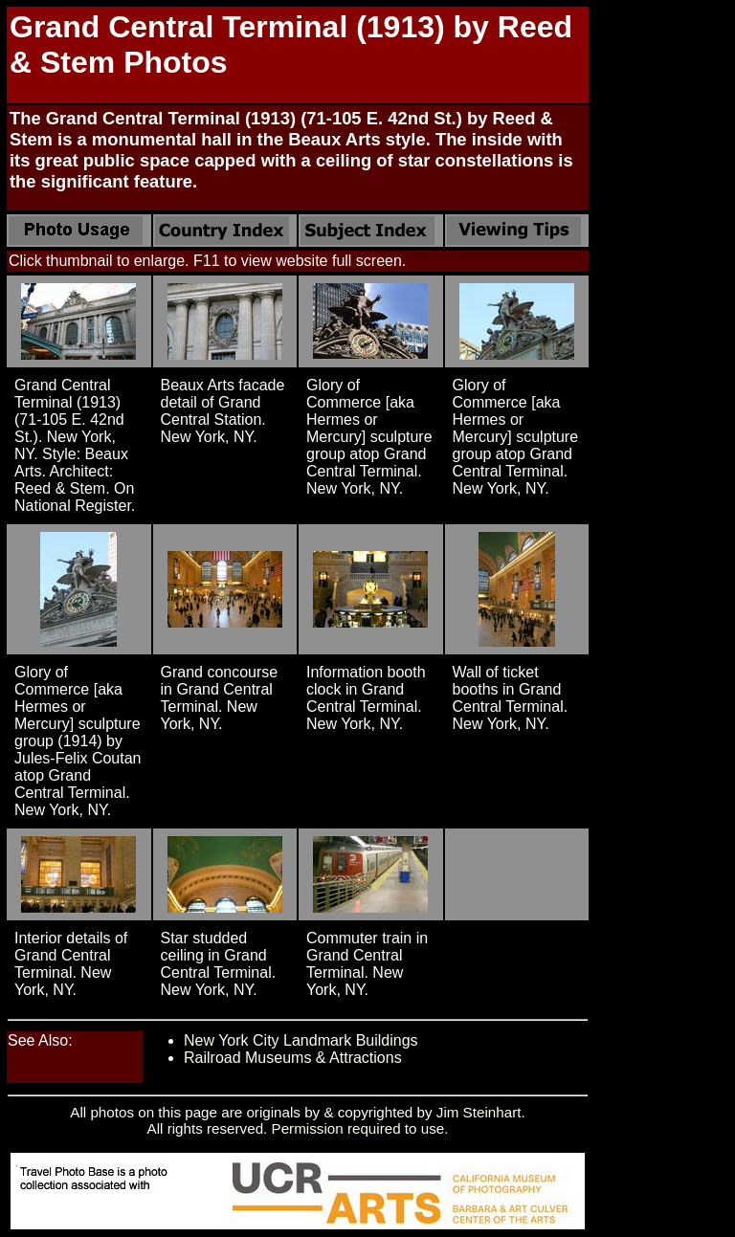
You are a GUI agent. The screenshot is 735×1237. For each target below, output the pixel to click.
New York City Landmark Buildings (301, 1040)
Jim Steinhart (479, 1112)
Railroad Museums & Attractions (293, 1057)
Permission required (336, 1128)
